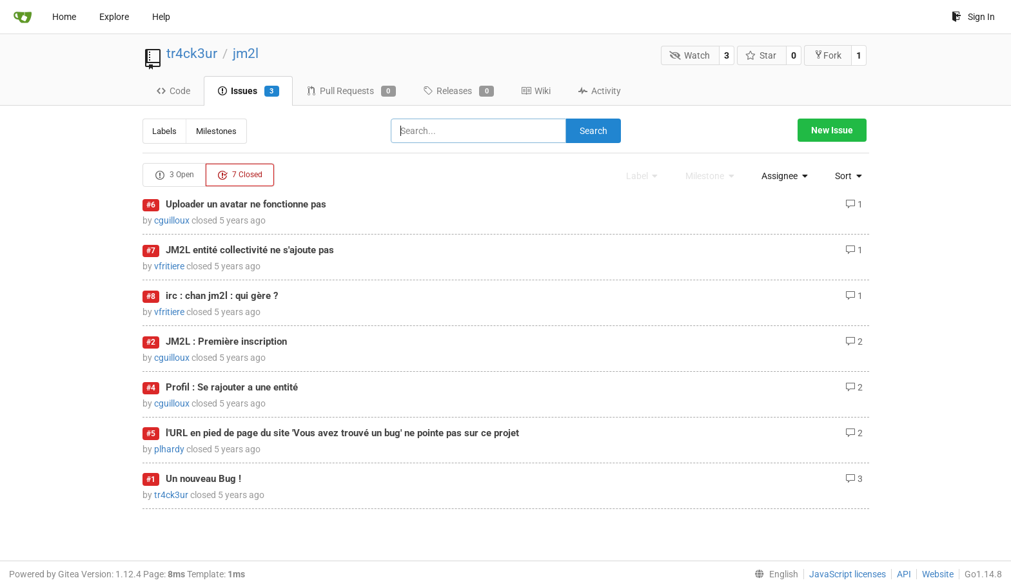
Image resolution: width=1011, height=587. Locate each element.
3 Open (174, 175)
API (904, 574)
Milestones (216, 131)
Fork (827, 55)
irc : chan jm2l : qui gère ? (222, 296)
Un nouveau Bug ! (203, 479)
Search (593, 131)
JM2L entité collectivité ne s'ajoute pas (250, 250)
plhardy (169, 449)
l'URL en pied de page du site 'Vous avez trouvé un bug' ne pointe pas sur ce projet (342, 433)
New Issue (832, 130)
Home (64, 17)
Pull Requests (351, 91)
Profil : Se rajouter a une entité (232, 387)
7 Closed (239, 175)
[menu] (781, 176)
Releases (458, 91)
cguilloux (172, 220)
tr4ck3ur (191, 53)
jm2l (246, 53)
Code (173, 91)
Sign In (973, 17)
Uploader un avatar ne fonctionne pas (246, 204)
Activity (599, 91)
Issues (248, 91)
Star (761, 55)
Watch (689, 55)
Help (161, 17)
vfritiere (169, 266)
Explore (114, 17)
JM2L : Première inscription (226, 341)
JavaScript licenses (847, 574)
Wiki (536, 91)
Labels (164, 131)
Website (938, 574)
